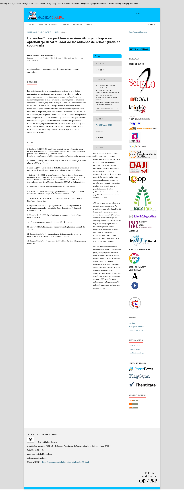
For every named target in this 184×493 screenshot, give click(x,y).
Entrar (137, 13)
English (132, 323)
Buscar (151, 25)
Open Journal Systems (138, 32)
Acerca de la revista (48, 25)
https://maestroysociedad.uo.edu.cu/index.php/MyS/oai (65, 462)
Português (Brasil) (136, 327)
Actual (30, 25)
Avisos (88, 25)
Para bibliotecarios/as (136, 353)
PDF (98, 56)
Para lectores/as (134, 346)
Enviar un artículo (139, 49)
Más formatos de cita (105, 109)
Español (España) (136, 330)
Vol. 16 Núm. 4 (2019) (51, 32)
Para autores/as (134, 349)
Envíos (66, 25)
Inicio (29, 32)
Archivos (77, 25)
